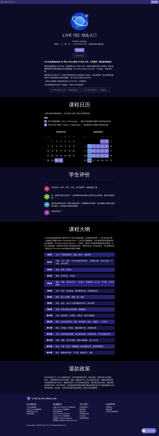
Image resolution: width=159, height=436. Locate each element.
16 (106, 151)
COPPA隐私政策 (112, 411)
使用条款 (109, 407)
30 (57, 160)
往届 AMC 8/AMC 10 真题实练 (64, 407)
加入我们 (83, 416)
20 (94, 155)
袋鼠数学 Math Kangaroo (62, 418)
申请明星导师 (84, 418)
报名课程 (79, 50)
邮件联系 (83, 409)
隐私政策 (109, 409)
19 (89, 155)
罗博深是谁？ (84, 407)
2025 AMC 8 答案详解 (61, 416)
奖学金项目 (30, 414)
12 (89, 151)
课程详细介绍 (79, 56)
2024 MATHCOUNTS (61, 414)
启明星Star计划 (32, 411)
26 (89, 160)
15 (102, 151)
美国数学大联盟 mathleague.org (65, 420)
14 (98, 151)
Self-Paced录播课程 (34, 409)
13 (94, 151)
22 (102, 155)
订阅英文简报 (84, 414)
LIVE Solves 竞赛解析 (61, 409)
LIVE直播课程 (31, 407)
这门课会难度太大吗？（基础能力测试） (65, 90)
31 (61, 160)
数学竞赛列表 (57, 411)
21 (98, 155)
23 (106, 155)
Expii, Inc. (45, 425)
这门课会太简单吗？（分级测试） (96, 90)
